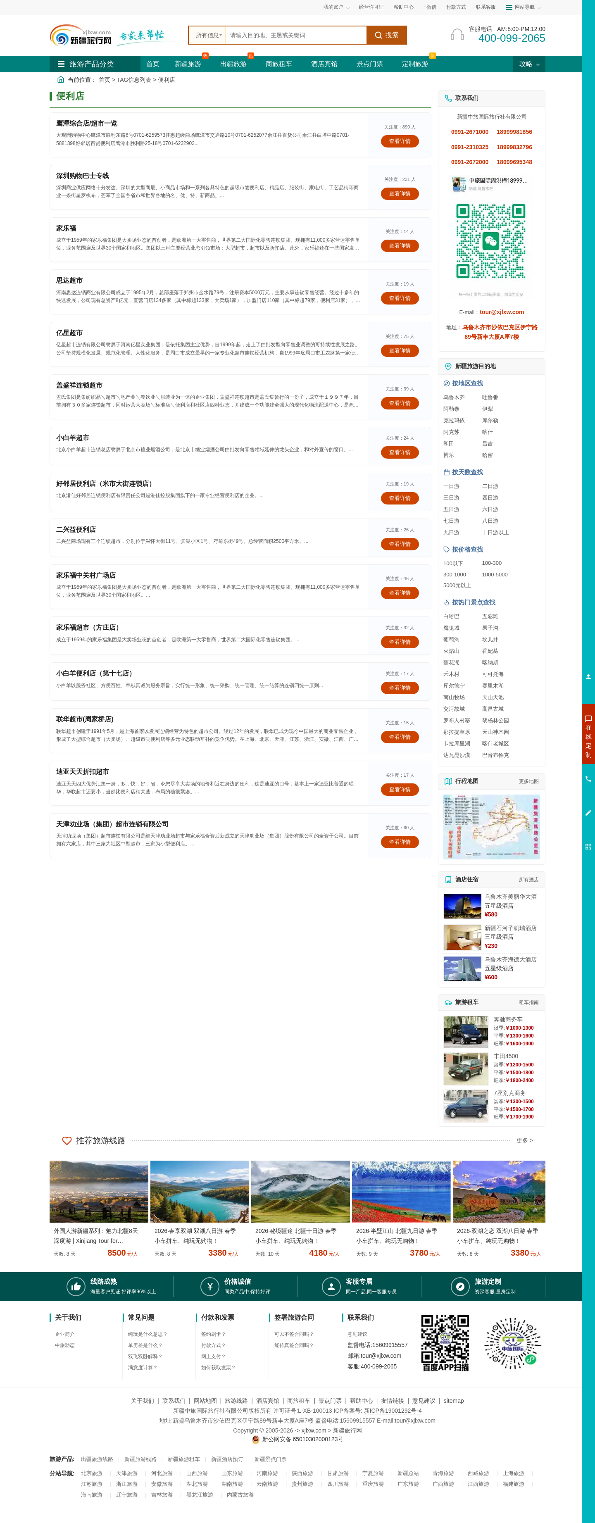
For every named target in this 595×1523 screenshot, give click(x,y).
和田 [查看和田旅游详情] (448, 443)
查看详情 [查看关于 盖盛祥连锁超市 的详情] (400, 403)
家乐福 (66, 228)
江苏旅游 (91, 1484)
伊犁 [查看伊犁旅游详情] (487, 409)
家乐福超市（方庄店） (89, 627)
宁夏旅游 (373, 1473)
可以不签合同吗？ (294, 1334)
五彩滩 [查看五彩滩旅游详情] (490, 616)
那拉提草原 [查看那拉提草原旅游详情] (456, 732)
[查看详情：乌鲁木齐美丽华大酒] (462, 906)
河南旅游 (267, 1473)
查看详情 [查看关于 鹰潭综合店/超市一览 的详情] (400, 141)
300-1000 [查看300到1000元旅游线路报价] (454, 574)
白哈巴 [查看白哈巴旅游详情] (451, 616)
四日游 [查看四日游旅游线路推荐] (490, 498)
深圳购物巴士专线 (82, 175)
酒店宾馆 (324, 63)
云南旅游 (267, 1484)
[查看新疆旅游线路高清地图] (491, 827)
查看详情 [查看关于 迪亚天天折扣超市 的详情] (400, 789)
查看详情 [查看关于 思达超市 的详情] (400, 298)
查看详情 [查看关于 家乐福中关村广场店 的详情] (400, 593)
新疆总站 (408, 1473)
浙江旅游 (127, 1484)
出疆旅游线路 (97, 1459)
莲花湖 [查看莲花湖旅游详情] (451, 662)
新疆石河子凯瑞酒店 (511, 928)
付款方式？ (213, 1345)
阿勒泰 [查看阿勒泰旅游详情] (451, 409)
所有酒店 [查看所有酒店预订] (529, 880)
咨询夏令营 (551, 770)
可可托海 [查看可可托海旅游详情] (493, 674)
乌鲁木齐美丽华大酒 (511, 896)
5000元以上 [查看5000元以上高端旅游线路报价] (457, 585)
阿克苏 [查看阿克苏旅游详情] (451, 432)
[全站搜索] (296, 35)
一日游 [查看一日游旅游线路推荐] (451, 486)
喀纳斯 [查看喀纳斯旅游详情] (490, 662)
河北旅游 (162, 1473)
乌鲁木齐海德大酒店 (511, 959)
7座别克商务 (510, 1093)
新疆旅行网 (347, 1430)
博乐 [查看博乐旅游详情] (448, 455)
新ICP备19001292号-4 (393, 1410)
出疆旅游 (233, 63)
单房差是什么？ (145, 1345)
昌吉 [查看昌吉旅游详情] (487, 443)
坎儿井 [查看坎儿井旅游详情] (490, 639)
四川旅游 (338, 1484)
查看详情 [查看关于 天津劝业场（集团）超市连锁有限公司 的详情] (400, 842)
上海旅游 (513, 1473)
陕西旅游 (302, 1473)
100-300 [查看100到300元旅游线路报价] (492, 563)
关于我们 (142, 1400)
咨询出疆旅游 (552, 756)
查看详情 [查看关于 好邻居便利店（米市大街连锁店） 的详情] (400, 498)
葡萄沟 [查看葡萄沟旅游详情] (451, 639)
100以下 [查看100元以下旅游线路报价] (453, 563)
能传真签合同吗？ (294, 1345)
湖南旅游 (232, 1484)
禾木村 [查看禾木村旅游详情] (451, 674)
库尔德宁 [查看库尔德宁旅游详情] (454, 686)
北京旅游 (91, 1473)
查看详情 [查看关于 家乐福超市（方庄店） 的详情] (400, 642)
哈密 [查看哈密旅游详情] (487, 455)
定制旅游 (415, 63)
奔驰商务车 (508, 1019)
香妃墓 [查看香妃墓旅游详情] (490, 651)
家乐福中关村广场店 (86, 575)
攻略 (529, 63)
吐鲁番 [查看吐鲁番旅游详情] (490, 397)
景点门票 (370, 63)
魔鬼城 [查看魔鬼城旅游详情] (451, 628)
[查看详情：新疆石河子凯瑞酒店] (462, 937)
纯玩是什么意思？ (148, 1334)
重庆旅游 (373, 1484)
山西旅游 (197, 1473)
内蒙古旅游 (240, 1495)
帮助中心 (404, 7)
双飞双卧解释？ (145, 1356)
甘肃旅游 (338, 1473)
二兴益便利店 (76, 529)
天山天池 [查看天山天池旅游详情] (493, 697)
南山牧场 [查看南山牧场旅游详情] (454, 697)
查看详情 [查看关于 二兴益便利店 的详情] (400, 544)
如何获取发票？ (218, 1368)
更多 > (524, 1140)
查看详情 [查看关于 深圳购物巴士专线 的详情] (400, 193)
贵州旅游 (302, 1484)
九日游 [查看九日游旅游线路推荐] (451, 532)
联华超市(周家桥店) (85, 719)
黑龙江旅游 (199, 1495)
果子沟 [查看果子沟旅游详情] (490, 628)
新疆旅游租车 (184, 1459)
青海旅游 (443, 1473)
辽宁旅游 (127, 1495)
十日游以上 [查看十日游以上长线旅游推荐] (495, 532)
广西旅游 (443, 1484)
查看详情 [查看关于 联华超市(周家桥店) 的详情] (400, 737)
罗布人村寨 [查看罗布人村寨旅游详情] (456, 720)
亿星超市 (69, 332)
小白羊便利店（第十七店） (96, 673)
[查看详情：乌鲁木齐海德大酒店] (462, 969)
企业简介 (65, 1334)
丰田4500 (506, 1056)
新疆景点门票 (271, 1459)
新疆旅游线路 (140, 1459)
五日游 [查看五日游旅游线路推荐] (451, 509)
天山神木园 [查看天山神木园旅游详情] (495, 732)
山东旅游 (232, 1473)
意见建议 (357, 1334)
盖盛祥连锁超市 (79, 385)
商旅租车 (279, 63)
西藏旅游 (478, 1473)
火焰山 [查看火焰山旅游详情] (451, 651)
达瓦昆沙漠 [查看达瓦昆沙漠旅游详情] (456, 755)
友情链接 (392, 1400)
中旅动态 (65, 1345)
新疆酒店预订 (227, 1459)
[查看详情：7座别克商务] (466, 1106)
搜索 (386, 35)
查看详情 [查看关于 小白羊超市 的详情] (400, 452)
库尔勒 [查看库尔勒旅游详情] (490, 420)
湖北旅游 (197, 1484)
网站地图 (205, 1400)
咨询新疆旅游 (552, 741)
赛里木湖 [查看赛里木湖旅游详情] (493, 686)
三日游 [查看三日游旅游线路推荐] (451, 498)
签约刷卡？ (213, 1334)
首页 (152, 63)
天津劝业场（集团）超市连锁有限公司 (112, 824)
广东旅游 (408, 1484)
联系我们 (174, 1400)
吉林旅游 (162, 1495)
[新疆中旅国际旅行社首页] (116, 35)
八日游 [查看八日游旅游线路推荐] (490, 521)
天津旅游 (127, 1473)
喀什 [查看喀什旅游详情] (487, 432)
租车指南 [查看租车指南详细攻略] (529, 1002)
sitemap (454, 1400)
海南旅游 (91, 1495)
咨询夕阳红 (551, 800)
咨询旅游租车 (552, 785)
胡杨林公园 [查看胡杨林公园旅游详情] (495, 720)
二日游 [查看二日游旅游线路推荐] (490, 486)
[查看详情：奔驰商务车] (466, 1032)
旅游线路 (236, 1400)
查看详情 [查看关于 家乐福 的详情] (400, 246)
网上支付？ (213, 1356)
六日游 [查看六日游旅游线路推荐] (490, 509)
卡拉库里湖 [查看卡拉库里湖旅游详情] (456, 743)
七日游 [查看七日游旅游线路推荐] (451, 521)
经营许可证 (371, 7)
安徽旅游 (162, 1484)
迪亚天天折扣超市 (82, 771)
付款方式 (456, 7)
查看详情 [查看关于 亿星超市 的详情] (400, 350)
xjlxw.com (314, 1430)
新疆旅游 (188, 63)
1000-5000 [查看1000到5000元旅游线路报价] (495, 574)
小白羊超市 (72, 437)
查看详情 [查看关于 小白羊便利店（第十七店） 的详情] (400, 688)
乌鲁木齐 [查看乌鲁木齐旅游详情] (454, 397)
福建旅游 (513, 1484)
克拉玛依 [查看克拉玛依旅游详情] (454, 420)
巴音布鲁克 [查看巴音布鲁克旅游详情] (495, 755)
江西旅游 (478, 1484)
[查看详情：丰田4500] (466, 1069)
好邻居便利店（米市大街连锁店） (105, 483)
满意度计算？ (143, 1368)
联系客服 (486, 7)
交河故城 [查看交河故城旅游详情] (454, 709)
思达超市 (69, 280)
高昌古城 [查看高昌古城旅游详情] (493, 709)
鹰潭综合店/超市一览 (86, 123)
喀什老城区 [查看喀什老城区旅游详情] (495, 743)
